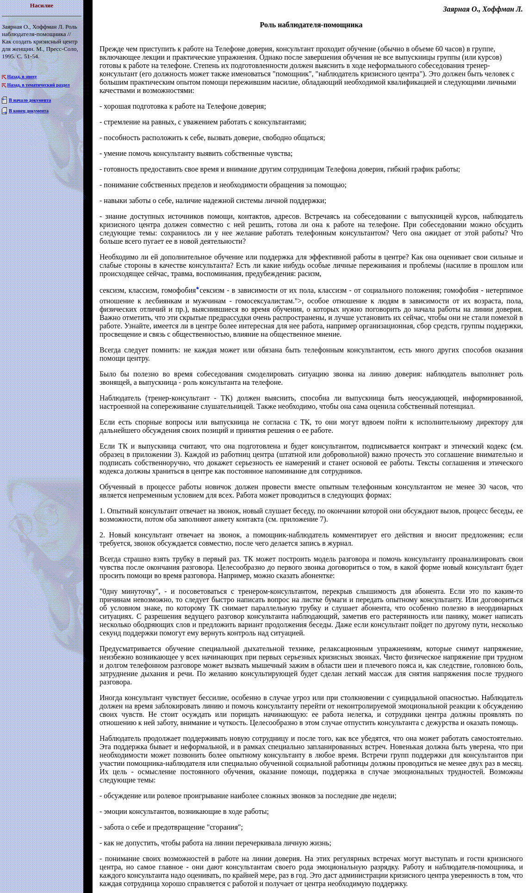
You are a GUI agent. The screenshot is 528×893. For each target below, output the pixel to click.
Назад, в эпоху (22, 76)
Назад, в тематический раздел (38, 84)
